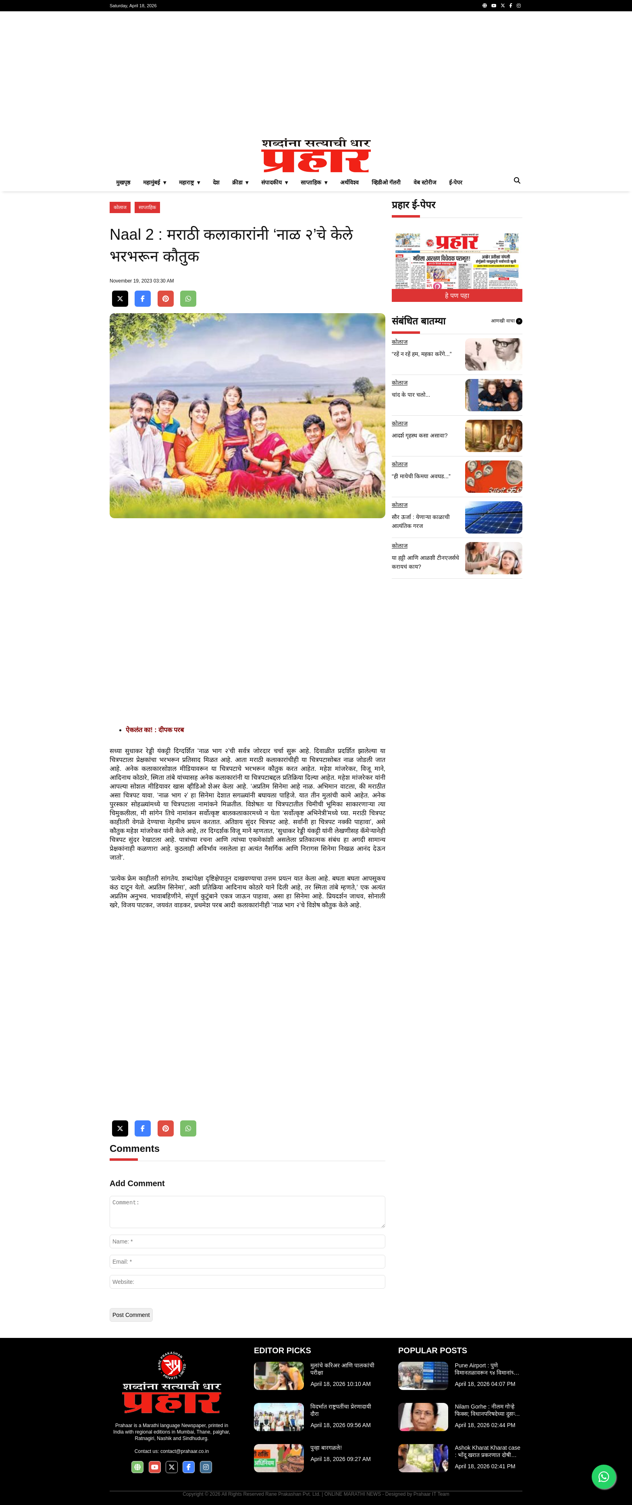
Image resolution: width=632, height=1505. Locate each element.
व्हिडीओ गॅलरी (386, 182)
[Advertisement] (316, 74)
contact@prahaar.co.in (184, 1451)
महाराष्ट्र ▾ (189, 182)
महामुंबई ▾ (154, 182)
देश (216, 182)
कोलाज (120, 207)
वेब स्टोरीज (425, 182)
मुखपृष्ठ (123, 182)
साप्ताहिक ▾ (314, 182)
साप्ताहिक (147, 207)
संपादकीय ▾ (274, 182)
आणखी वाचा (506, 321)
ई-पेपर (456, 182)
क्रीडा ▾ (240, 182)
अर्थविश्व (349, 182)
